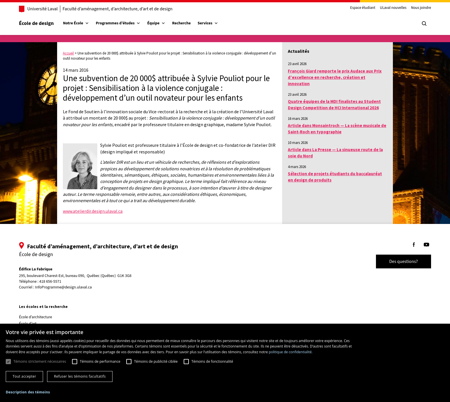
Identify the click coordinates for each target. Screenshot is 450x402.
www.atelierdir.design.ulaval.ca (93, 211)
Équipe (156, 23)
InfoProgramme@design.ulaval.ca (63, 287)
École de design (36, 23)
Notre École (76, 23)
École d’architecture (35, 317)
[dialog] (225, 363)
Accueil (68, 53)
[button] (28, 392)
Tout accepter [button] (24, 376)
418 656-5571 (50, 281)
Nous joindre (421, 8)
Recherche (181, 23)
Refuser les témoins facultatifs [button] (80, 376)
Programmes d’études (118, 23)
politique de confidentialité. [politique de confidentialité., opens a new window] (291, 352)
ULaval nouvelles (393, 8)
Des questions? (403, 261)
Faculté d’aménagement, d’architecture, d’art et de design (117, 9)
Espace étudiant (362, 8)
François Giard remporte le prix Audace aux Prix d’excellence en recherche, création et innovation (335, 77)
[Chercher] (424, 23)
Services (207, 23)
